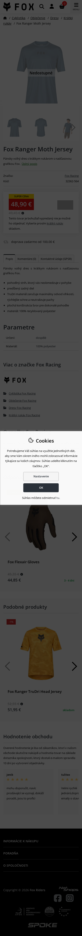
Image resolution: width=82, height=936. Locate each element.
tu (57, 498)
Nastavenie (41, 476)
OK (41, 488)
